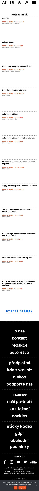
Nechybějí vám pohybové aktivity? (17, 66)
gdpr (19, 433)
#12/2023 (19, 93)
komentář (6, 23)
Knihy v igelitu (8, 42)
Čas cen (5, 18)
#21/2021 (19, 239)
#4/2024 (19, 46)
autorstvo (19, 352)
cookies (19, 416)
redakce (19, 345)
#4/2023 (19, 117)
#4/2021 (19, 289)
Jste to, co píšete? (10, 114)
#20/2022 (19, 167)
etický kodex (19, 426)
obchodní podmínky (19, 443)
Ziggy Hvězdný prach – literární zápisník (19, 186)
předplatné (19, 363)
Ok (15, 488)
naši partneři (19, 401)
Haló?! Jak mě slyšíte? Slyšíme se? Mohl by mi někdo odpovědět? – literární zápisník (18, 283)
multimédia (12, 119)
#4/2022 (19, 215)
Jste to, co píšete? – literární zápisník (18, 138)
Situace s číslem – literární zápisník (17, 258)
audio (4, 119)
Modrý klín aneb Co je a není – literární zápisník (18, 163)
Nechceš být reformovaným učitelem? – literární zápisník (19, 235)
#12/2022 (19, 189)
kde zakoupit (19, 370)
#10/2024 (19, 22)
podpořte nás (19, 384)
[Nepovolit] (36, 486)
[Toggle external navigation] (34, 2)
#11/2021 (19, 261)
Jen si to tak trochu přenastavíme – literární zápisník (17, 211)
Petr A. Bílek (7, 22)
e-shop (19, 377)
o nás (19, 331)
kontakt (19, 338)
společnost (15, 23)
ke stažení (20, 409)
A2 (4, 2)
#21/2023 (19, 70)
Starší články (19, 311)
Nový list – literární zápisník (14, 90)
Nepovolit (22, 488)
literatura (6, 95)
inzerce (19, 394)
